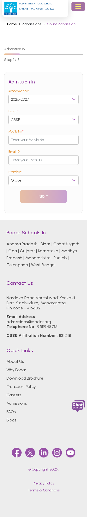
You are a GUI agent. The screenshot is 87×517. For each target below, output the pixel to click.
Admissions (16, 403)
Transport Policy (21, 386)
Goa (12, 250)
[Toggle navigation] (78, 6)
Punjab (60, 257)
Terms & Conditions (44, 490)
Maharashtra (38, 257)
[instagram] (57, 452)
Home (12, 24)
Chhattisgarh (66, 243)
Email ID (13, 152)
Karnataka (48, 250)
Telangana (17, 264)
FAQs (11, 411)
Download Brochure (24, 378)
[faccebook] (17, 452)
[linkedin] (43, 452)
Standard (15, 172)
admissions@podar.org (28, 321)
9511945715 (47, 326)
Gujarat (27, 250)
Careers (13, 395)
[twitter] (30, 452)
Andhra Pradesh (22, 243)
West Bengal (43, 264)
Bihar (45, 243)
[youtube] (70, 452)
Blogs (11, 420)
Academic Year (18, 91)
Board (13, 111)
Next (43, 196)
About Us (15, 361)
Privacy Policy (43, 483)
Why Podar (16, 369)
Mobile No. (15, 131)
